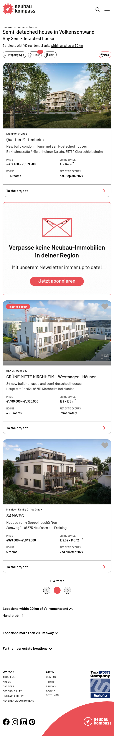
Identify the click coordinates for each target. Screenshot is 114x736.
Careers (8, 686)
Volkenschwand (28, 26)
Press (7, 681)
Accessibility (12, 691)
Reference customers (18, 700)
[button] (57, 248)
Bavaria (8, 26)
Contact (52, 676)
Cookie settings (52, 692)
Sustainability (13, 695)
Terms (50, 681)
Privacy (51, 686)
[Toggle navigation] (107, 9)
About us (9, 676)
